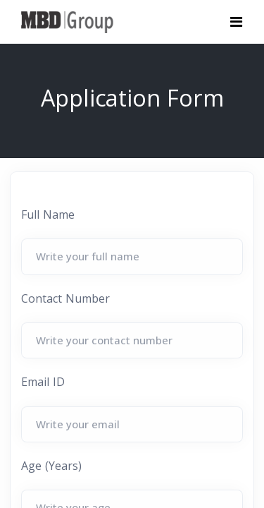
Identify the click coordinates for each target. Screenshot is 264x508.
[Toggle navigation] (236, 22)
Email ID (43, 381)
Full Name (48, 214)
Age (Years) (51, 465)
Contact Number (65, 298)
